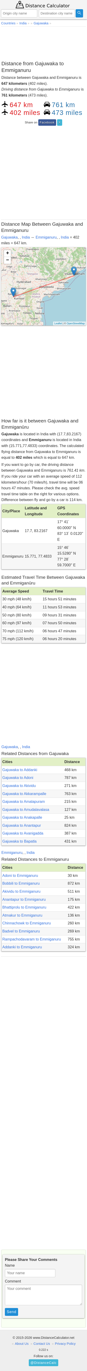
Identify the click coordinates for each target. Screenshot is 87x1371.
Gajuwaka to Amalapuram (23, 802)
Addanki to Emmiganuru (22, 947)
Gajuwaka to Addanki (19, 770)
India (26, 237)
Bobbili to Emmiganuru (21, 883)
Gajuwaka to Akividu (19, 786)
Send (11, 1312)
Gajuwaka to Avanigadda (22, 833)
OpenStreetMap (76, 323)
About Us (22, 1343)
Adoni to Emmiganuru (20, 876)
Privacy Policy (65, 1343)
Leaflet (58, 323)
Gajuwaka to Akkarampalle (24, 794)
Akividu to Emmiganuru (21, 891)
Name (10, 1265)
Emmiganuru (46, 237)
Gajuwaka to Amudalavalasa (25, 810)
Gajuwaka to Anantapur (21, 825)
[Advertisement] (43, 43)
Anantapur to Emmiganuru (24, 899)
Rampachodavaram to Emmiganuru (31, 939)
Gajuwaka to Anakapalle (22, 817)
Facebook (47, 122)
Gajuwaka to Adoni (17, 778)
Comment (13, 1281)
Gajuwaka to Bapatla (19, 841)
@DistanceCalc (43, 1363)
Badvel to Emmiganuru (21, 931)
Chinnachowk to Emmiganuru (26, 923)
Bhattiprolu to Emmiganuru (24, 907)
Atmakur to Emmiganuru (22, 915)
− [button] (7, 260)
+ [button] (7, 253)
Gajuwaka (9, 237)
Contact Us (41, 1343)
